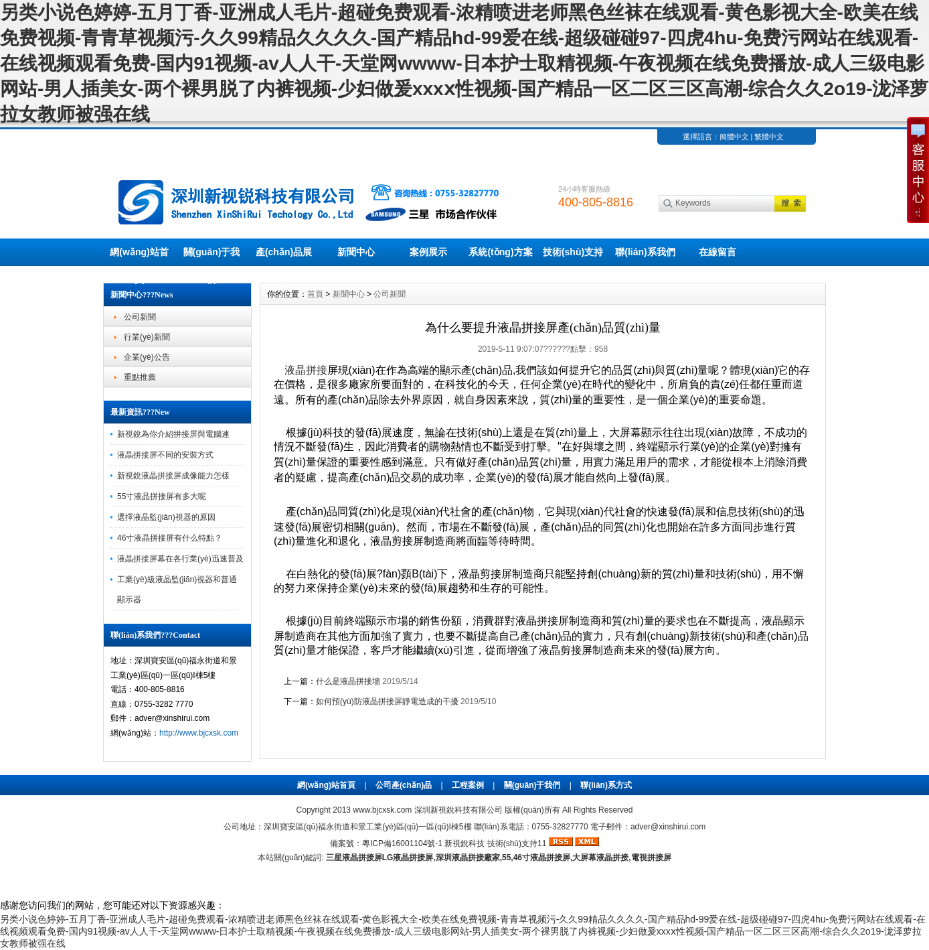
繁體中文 (769, 137)
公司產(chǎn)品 (403, 785)
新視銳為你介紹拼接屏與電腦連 (173, 434)
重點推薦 (140, 377)
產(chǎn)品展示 (284, 256)
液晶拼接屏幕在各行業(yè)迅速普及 (180, 558)
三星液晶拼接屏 (354, 857)
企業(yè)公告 (147, 357)
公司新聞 (140, 317)
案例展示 (428, 252)
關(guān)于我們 (211, 256)
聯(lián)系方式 (606, 785)
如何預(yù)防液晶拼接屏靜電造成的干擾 (387, 701)
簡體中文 (734, 137)
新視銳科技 (464, 843)
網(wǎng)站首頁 (139, 256)
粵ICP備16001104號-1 (402, 843)
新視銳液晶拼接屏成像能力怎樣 (173, 475)
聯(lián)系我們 (645, 252)
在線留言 (717, 252)
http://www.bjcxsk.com (198, 733)
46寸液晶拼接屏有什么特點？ (169, 538)
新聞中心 (356, 252)
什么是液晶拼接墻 (348, 681)
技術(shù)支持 (573, 252)
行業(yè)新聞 (147, 337)
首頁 (315, 294)
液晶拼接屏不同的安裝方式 (165, 455)
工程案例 (468, 785)
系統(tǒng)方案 (500, 252)
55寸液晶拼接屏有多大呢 (161, 496)
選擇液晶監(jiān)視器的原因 (166, 517)
